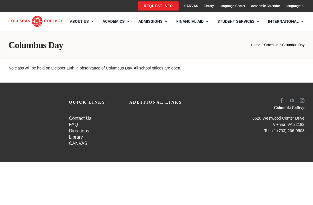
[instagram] (302, 100)
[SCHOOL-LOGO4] (36, 18)
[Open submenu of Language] (302, 6)
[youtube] (292, 100)
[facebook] (281, 100)
